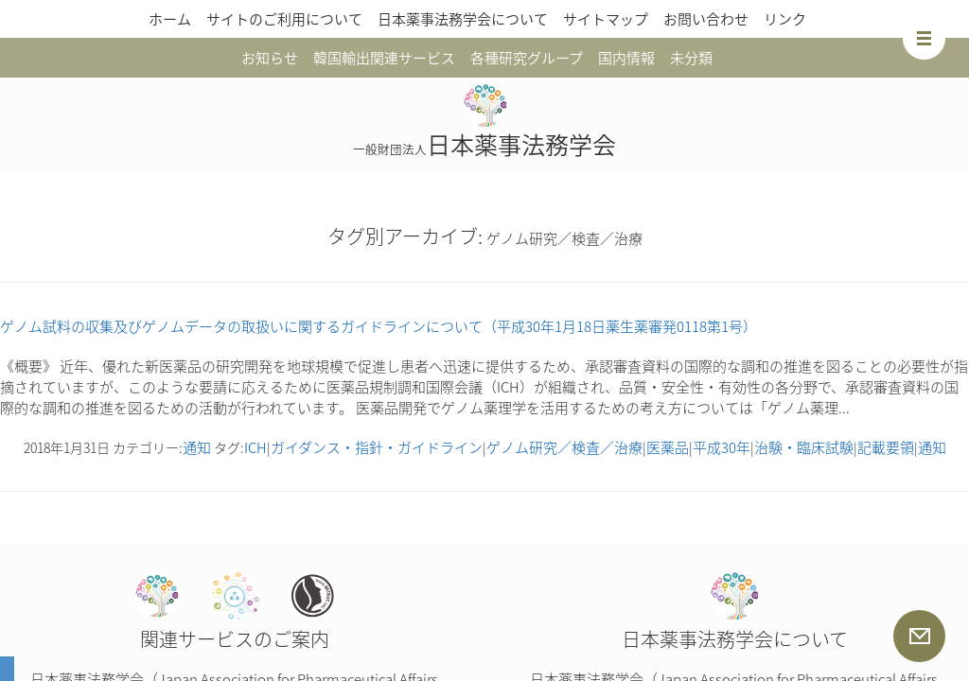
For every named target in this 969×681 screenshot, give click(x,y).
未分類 (691, 57)
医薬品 (667, 447)
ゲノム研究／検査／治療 (564, 447)
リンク (785, 19)
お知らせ (269, 57)
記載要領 (885, 447)
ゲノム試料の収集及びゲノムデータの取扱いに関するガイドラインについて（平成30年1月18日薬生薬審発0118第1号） (378, 326)
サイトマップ (605, 19)
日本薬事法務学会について (463, 19)
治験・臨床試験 (804, 447)
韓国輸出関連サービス (384, 57)
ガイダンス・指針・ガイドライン (377, 447)
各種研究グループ (526, 57)
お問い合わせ (706, 19)
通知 (197, 447)
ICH (255, 447)
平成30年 (721, 447)
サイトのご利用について (284, 19)
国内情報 (626, 57)
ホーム (170, 19)
